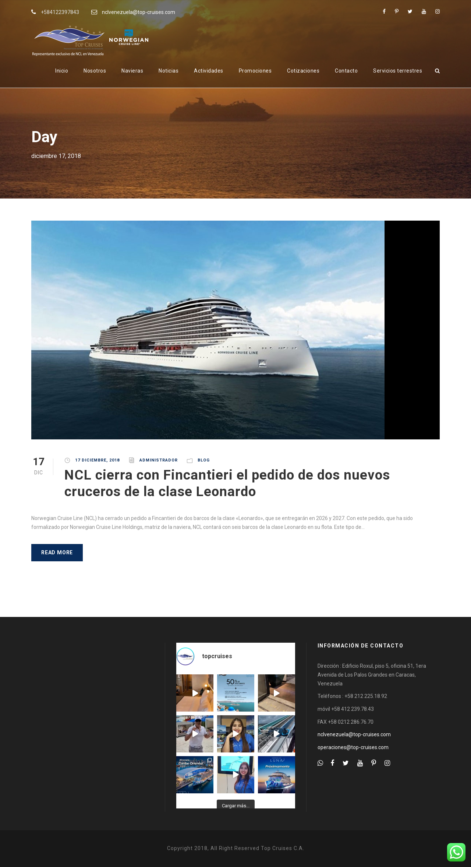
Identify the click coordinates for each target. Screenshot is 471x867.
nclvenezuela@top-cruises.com (138, 12)
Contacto (346, 71)
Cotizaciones (303, 71)
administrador (158, 460)
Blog (204, 460)
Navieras (132, 71)
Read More (57, 552)
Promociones (255, 71)
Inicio (61, 71)
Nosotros (95, 71)
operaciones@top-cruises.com (353, 747)
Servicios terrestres (397, 71)
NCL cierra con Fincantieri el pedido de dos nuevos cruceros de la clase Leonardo (227, 483)
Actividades (208, 71)
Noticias (168, 71)
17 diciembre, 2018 (97, 460)
